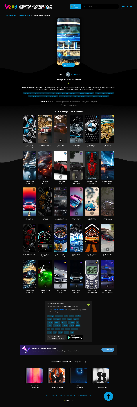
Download (68, 65)
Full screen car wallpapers (50, 96)
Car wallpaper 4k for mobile (100, 96)
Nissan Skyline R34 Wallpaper (76, 255)
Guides (89, 395)
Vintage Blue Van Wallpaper (92, 218)
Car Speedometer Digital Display (45, 255)
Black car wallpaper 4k (35, 96)
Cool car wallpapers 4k (65, 96)
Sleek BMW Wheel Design (29, 146)
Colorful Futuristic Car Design (76, 218)
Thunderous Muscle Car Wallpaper (107, 182)
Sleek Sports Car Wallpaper (76, 146)
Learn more (108, 350)
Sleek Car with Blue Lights (76, 291)
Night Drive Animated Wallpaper (107, 291)
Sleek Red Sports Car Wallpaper (60, 182)
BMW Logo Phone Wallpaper (92, 146)
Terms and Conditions (65, 395)
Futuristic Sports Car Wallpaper (92, 255)
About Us (54, 395)
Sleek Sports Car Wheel (29, 254)
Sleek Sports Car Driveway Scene (107, 255)
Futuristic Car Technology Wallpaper (60, 218)
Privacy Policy (77, 395)
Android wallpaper (60, 310)
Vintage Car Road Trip (45, 145)
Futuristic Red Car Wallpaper (29, 218)
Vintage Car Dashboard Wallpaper (108, 146)
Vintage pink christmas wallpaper (104, 93)
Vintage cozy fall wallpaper (86, 93)
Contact (48, 395)
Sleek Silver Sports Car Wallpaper (61, 291)
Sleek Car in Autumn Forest (107, 218)
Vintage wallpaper (24, 15)
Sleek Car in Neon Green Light (45, 291)
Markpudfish (73, 74)
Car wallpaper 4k (28, 93)
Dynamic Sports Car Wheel (45, 218)
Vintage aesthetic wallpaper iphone (44, 93)
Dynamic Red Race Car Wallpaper (92, 182)
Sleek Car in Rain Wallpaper (76, 182)
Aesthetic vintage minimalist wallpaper (66, 93)
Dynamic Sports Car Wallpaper (29, 182)
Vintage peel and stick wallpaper (82, 96)
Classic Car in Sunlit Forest (60, 146)
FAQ (84, 395)
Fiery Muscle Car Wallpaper (45, 182)
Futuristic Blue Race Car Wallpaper (60, 255)
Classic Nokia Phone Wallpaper (92, 291)
